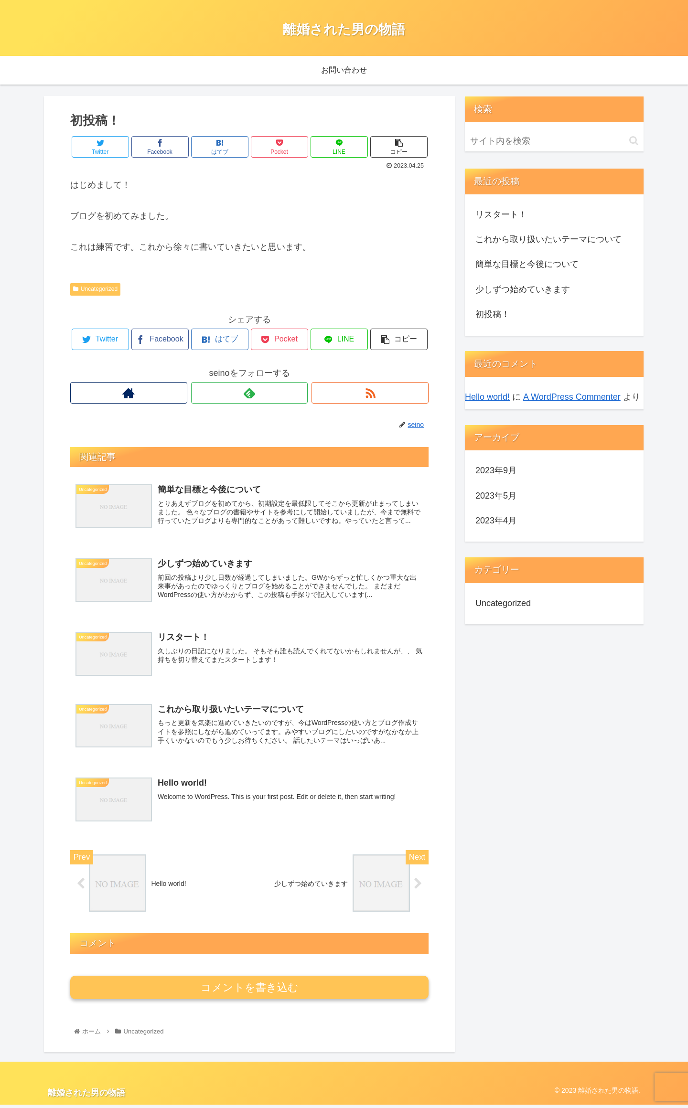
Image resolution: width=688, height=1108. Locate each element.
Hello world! (487, 397)
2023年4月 (495, 520)
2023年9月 (495, 470)
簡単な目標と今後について (527, 264)
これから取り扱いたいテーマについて (548, 239)
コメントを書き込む (250, 991)
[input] (554, 141)
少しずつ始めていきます (522, 289)
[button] (633, 140)
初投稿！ (492, 314)
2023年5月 (495, 496)
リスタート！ (501, 214)
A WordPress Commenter (572, 397)
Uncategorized (95, 289)
